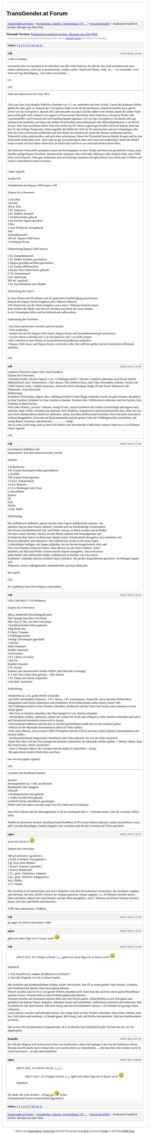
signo (11, 834)
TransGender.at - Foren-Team (41, 1131)
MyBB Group (128, 1131)
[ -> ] (59, 957)
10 (37, 45)
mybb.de (85, 1131)
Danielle (13, 1038)
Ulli (10, 53)
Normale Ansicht (73, 38)
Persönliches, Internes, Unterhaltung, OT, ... (61, 23)
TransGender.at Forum (37, 13)
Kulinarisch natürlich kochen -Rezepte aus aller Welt (64, 34)
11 (41, 45)
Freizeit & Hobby (100, 23)
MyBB (104, 1131)
